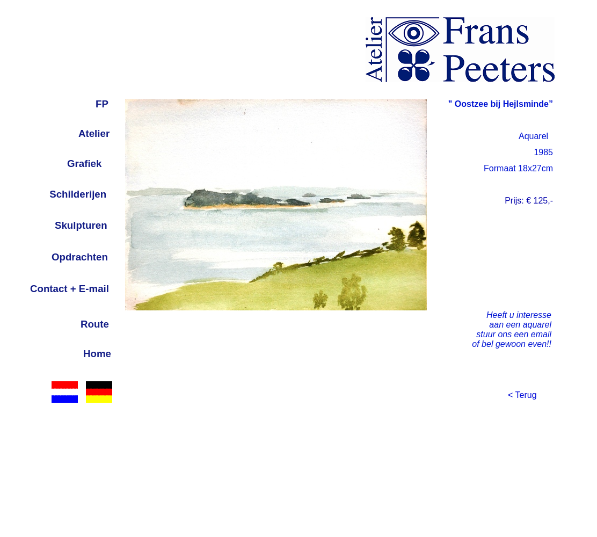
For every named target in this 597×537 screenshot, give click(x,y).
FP (102, 104)
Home (97, 353)
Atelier (94, 133)
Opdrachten (80, 257)
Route (95, 324)
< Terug (522, 395)
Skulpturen (81, 225)
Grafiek (84, 163)
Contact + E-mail (69, 288)
